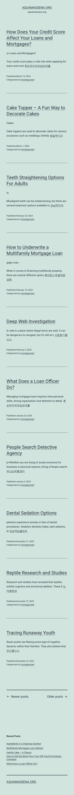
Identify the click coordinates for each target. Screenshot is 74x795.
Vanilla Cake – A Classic (19, 752)
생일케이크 (56, 135)
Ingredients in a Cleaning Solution (23, 743)
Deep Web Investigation (30, 321)
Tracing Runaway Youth (30, 633)
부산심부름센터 (15, 471)
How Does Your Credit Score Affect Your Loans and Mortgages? (35, 38)
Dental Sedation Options (31, 513)
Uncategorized (27, 80)
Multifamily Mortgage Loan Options (24, 748)
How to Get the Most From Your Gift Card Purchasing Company (33, 758)
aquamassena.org (37, 7)
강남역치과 (56, 205)
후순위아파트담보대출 (38, 65)
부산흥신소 (12, 650)
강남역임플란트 (18, 531)
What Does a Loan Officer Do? (21, 763)
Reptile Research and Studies (36, 573)
